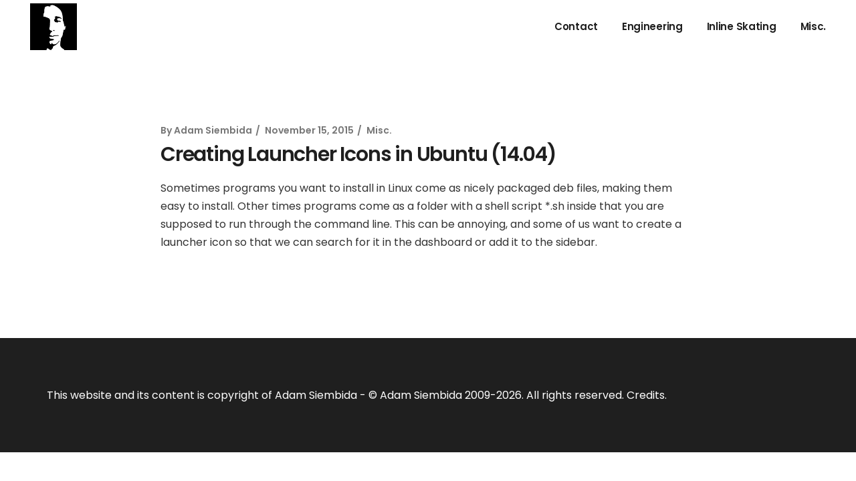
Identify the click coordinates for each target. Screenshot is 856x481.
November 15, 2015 (309, 130)
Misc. (379, 130)
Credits (646, 395)
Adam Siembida (213, 130)
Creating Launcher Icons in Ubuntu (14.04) (358, 154)
